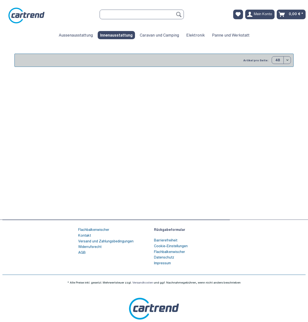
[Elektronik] (195, 35)
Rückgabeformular (169, 229)
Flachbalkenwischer (93, 229)
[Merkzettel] (238, 14)
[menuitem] (142, 17)
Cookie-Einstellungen (171, 245)
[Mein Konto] (260, 14)
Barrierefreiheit (165, 240)
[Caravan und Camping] (159, 35)
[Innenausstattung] (116, 35)
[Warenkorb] (291, 14)
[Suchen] (179, 14)
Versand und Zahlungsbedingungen (106, 241)
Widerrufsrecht (90, 246)
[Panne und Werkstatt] (231, 35)
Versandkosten (142, 282)
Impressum (162, 262)
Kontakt (84, 235)
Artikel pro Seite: (255, 60)
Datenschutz (164, 257)
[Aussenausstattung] (75, 35)
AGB (82, 252)
